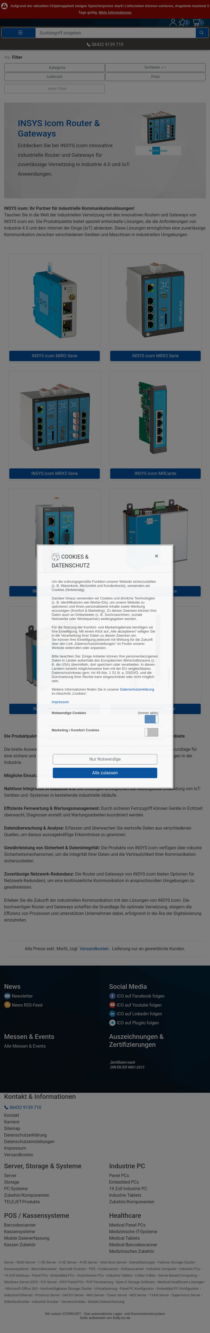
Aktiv (151, 719)
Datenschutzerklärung (137, 689)
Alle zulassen (105, 772)
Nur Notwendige (105, 759)
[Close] (130, 556)
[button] (151, 719)
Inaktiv (153, 732)
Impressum (60, 702)
